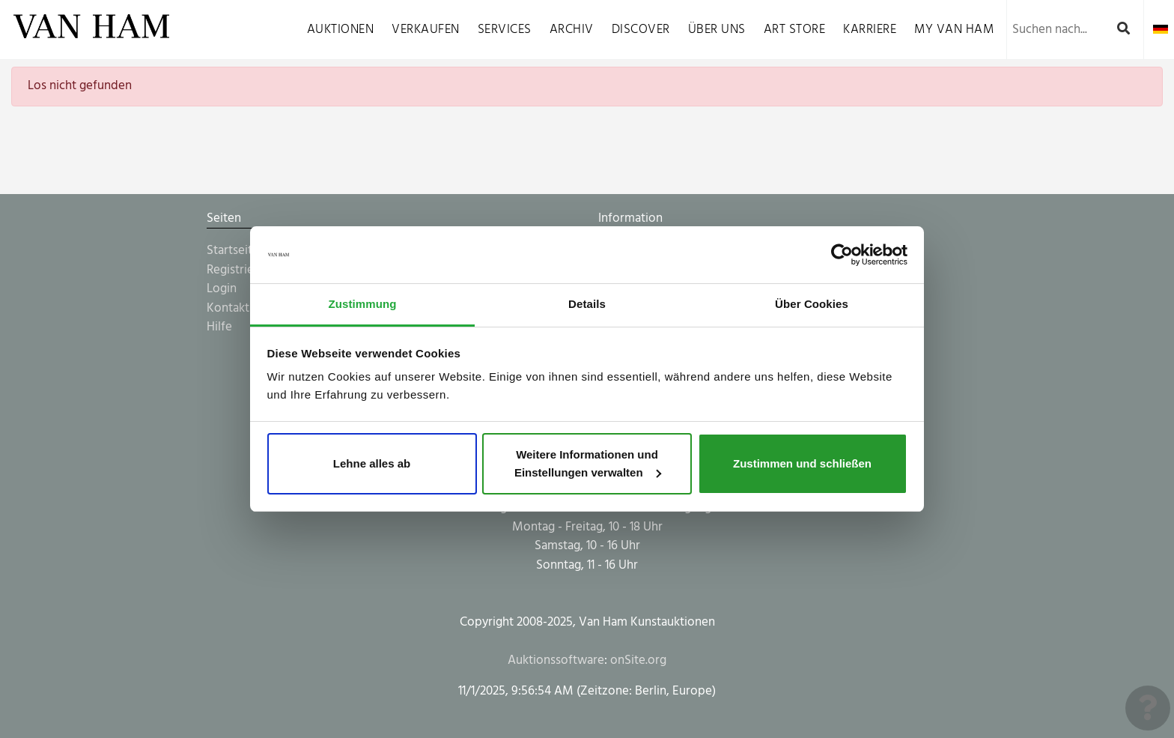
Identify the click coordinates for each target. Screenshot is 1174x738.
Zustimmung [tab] (363, 303)
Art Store (795, 29)
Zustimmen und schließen (802, 463)
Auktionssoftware (556, 660)
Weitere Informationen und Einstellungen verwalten (587, 463)
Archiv (572, 29)
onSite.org (638, 660)
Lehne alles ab (371, 463)
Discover (641, 29)
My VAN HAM (954, 29)
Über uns (717, 29)
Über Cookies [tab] (811, 303)
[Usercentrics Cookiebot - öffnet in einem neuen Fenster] (841, 255)
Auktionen (340, 29)
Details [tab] (587, 303)
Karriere (869, 29)
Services (505, 29)
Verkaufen (426, 29)
